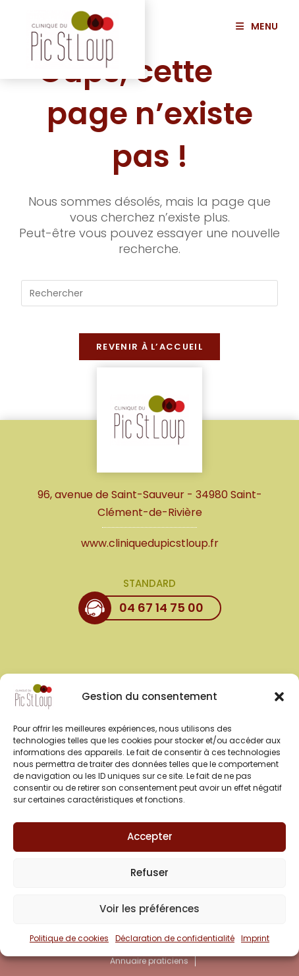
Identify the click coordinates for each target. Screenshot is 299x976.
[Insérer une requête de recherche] (149, 293)
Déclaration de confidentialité (174, 944)
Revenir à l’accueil (149, 346)
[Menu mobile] (262, 26)
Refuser (149, 879)
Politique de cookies (69, 944)
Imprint (255, 944)
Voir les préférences (149, 915)
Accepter (150, 843)
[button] (279, 703)
